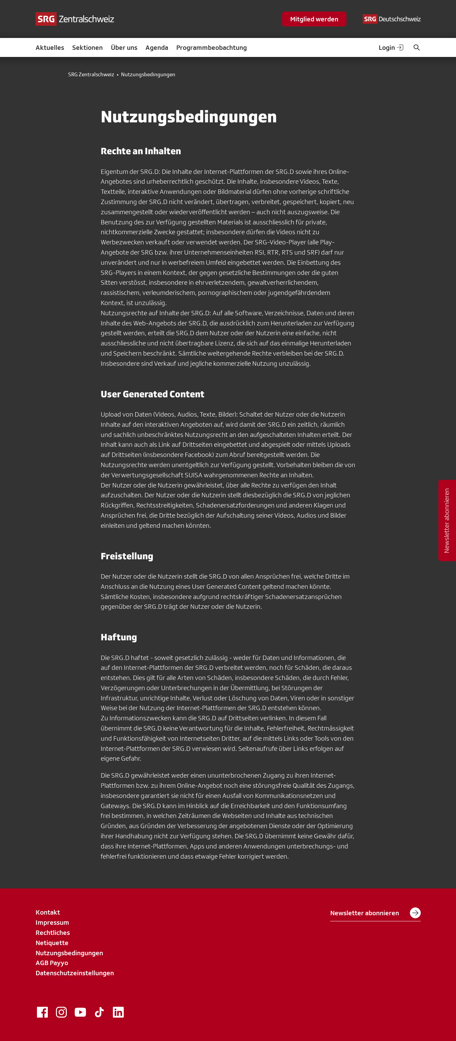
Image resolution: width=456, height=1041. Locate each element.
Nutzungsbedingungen (69, 953)
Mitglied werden (314, 19)
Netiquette (52, 942)
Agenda (156, 47)
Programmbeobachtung (211, 47)
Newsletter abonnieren (375, 912)
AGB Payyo (52, 962)
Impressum (52, 922)
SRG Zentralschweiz (91, 75)
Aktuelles (50, 47)
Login (391, 47)
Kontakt (48, 912)
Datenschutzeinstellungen (75, 973)
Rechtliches (53, 932)
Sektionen (87, 47)
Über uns (124, 47)
